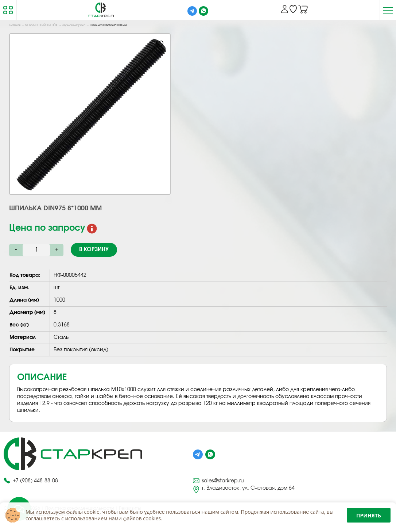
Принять (368, 515)
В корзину (94, 249)
